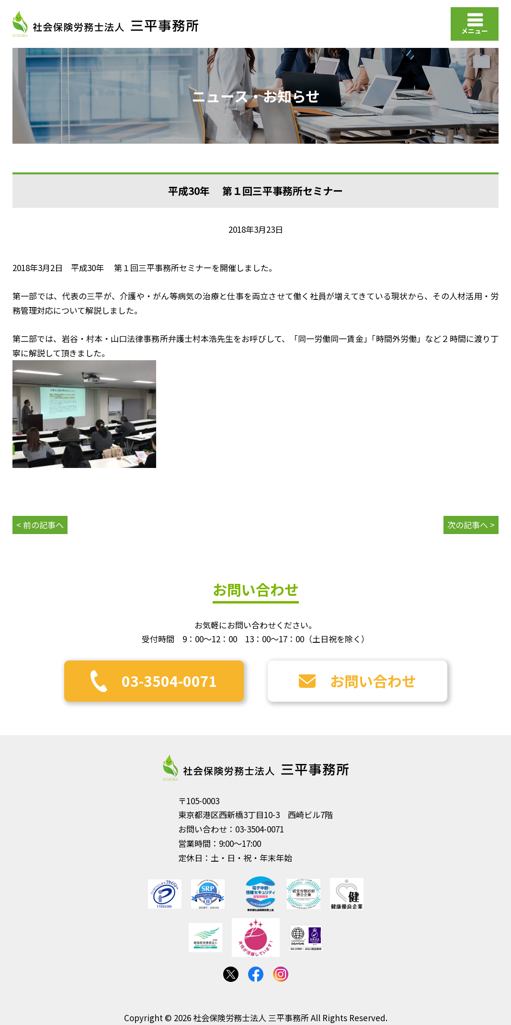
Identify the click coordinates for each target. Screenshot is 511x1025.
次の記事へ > (471, 525)
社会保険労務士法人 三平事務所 (256, 767)
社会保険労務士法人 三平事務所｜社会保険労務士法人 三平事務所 (105, 24)
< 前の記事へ (40, 525)
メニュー (474, 30)
